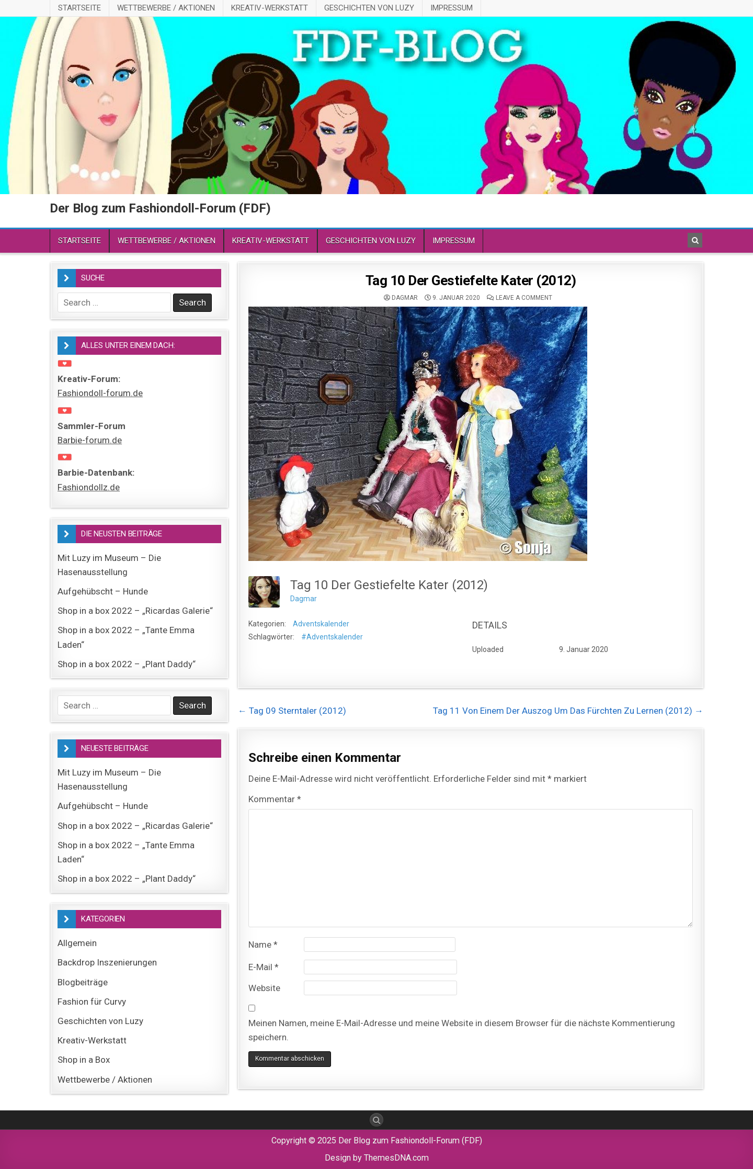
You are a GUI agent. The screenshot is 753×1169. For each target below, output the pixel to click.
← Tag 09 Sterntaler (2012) (292, 710)
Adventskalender (321, 624)
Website (264, 988)
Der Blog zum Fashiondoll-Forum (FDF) (160, 208)
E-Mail (263, 967)
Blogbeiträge (83, 982)
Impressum (451, 8)
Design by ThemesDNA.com (377, 1158)
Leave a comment (524, 297)
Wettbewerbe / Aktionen (166, 8)
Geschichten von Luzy (369, 8)
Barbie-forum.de (90, 440)
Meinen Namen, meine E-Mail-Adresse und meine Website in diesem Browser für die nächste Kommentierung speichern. (461, 1030)
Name (263, 944)
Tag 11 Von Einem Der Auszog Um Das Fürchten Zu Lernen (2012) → (568, 710)
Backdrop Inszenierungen (107, 962)
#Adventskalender (332, 637)
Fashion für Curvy (92, 1001)
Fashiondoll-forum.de (100, 393)
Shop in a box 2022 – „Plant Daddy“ (127, 664)
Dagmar (405, 297)
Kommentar (274, 799)
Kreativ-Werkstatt (269, 8)
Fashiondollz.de (89, 487)
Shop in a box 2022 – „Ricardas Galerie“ (135, 610)
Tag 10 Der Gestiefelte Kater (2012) (471, 280)
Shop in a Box (84, 1059)
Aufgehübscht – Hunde (103, 591)
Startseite (79, 8)
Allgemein (77, 943)
